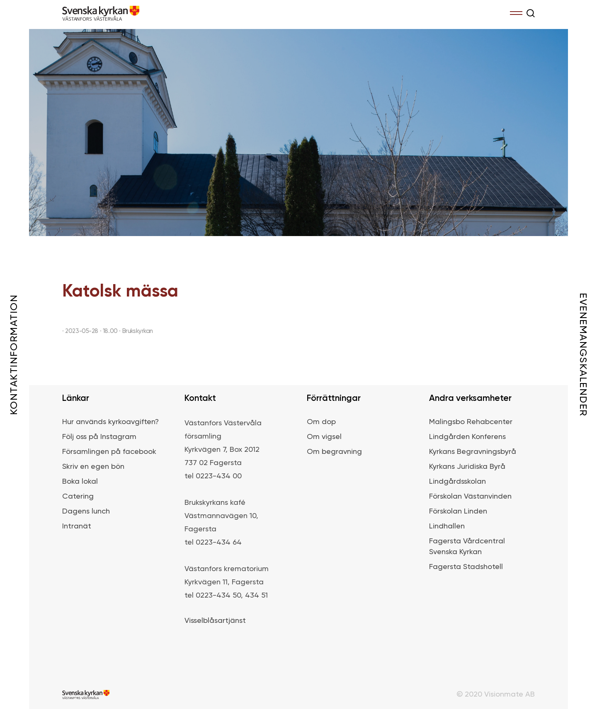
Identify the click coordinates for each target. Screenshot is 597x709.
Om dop (321, 422)
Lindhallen (447, 526)
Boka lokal (80, 481)
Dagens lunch (86, 511)
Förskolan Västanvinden (470, 496)
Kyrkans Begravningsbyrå (472, 452)
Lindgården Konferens (467, 437)
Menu (516, 11)
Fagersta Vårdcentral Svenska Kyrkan (467, 547)
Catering (78, 496)
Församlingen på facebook (109, 452)
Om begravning (334, 452)
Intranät (76, 526)
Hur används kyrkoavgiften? (110, 422)
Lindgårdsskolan (457, 481)
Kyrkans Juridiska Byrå (467, 466)
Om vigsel (324, 437)
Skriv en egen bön (93, 466)
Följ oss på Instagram (99, 437)
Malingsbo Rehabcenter (470, 422)
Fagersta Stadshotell (466, 567)
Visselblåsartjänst (215, 621)
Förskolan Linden (458, 511)
